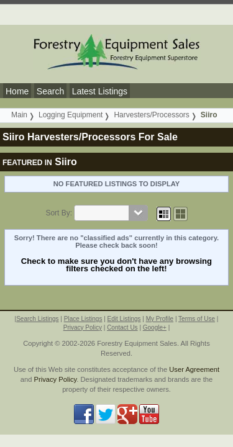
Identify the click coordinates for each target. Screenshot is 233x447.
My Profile (159, 318)
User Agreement (194, 369)
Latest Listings (100, 91)
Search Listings (37, 318)
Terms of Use (196, 318)
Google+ (155, 327)
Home (17, 91)
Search (50, 91)
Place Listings (83, 318)
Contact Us (122, 327)
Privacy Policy (82, 327)
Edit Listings (124, 318)
